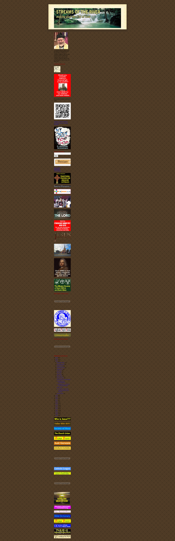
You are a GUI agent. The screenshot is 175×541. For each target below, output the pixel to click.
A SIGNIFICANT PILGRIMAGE (61, 382)
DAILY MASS (57, 168)
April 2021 (59, 374)
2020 (56, 395)
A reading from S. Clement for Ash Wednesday (63, 385)
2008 (56, 415)
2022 (56, 359)
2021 (56, 361)
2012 (56, 408)
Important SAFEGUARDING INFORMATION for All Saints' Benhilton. (61, 123)
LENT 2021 (59, 387)
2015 (56, 403)
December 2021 (60, 362)
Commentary (57, 170)
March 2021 (59, 376)
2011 (56, 410)
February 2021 (60, 377)
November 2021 (60, 364)
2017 (56, 400)
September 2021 (61, 367)
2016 (56, 402)
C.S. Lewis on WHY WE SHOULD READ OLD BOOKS (63, 390)
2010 (56, 412)
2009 (56, 413)
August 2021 (60, 369)
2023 (56, 357)
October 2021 (60, 366)
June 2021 (59, 371)
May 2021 (59, 372)
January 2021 (60, 393)
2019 (56, 397)
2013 (56, 407)
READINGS (57, 169)
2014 (56, 405)
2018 (56, 398)
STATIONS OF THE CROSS (63, 379)
